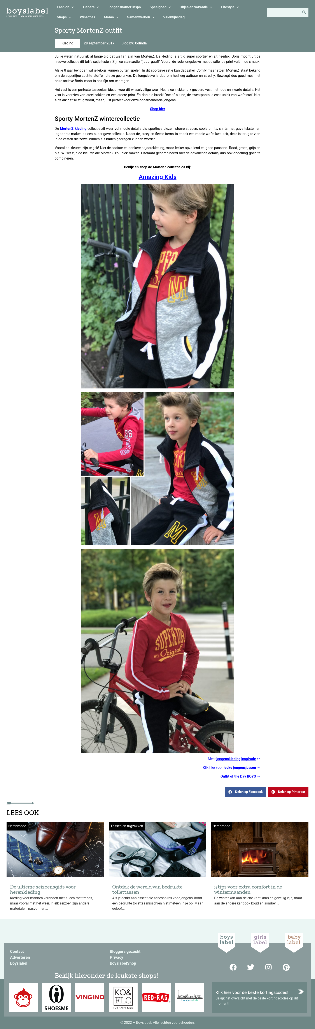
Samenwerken (140, 17)
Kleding (67, 43)
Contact (17, 951)
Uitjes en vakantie (196, 7)
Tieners (90, 7)
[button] (245, 792)
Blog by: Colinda (134, 43)
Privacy (116, 957)
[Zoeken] (304, 12)
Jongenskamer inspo (124, 7)
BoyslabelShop (123, 963)
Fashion (65, 7)
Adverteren (20, 957)
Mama (111, 17)
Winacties (87, 17)
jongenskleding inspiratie (236, 759)
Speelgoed (160, 7)
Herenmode (17, 826)
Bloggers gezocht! (126, 951)
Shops (64, 17)
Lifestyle (230, 7)
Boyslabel (18, 963)
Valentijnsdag (174, 17)
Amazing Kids (158, 177)
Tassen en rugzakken (126, 826)
